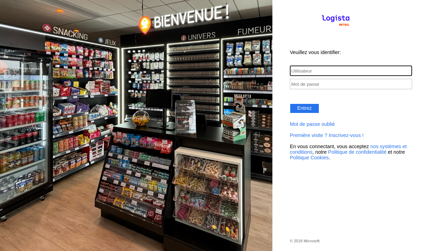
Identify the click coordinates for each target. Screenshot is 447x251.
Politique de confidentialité (357, 152)
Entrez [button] (304, 108)
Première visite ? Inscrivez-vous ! (327, 135)
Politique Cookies (309, 157)
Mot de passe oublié (312, 124)
